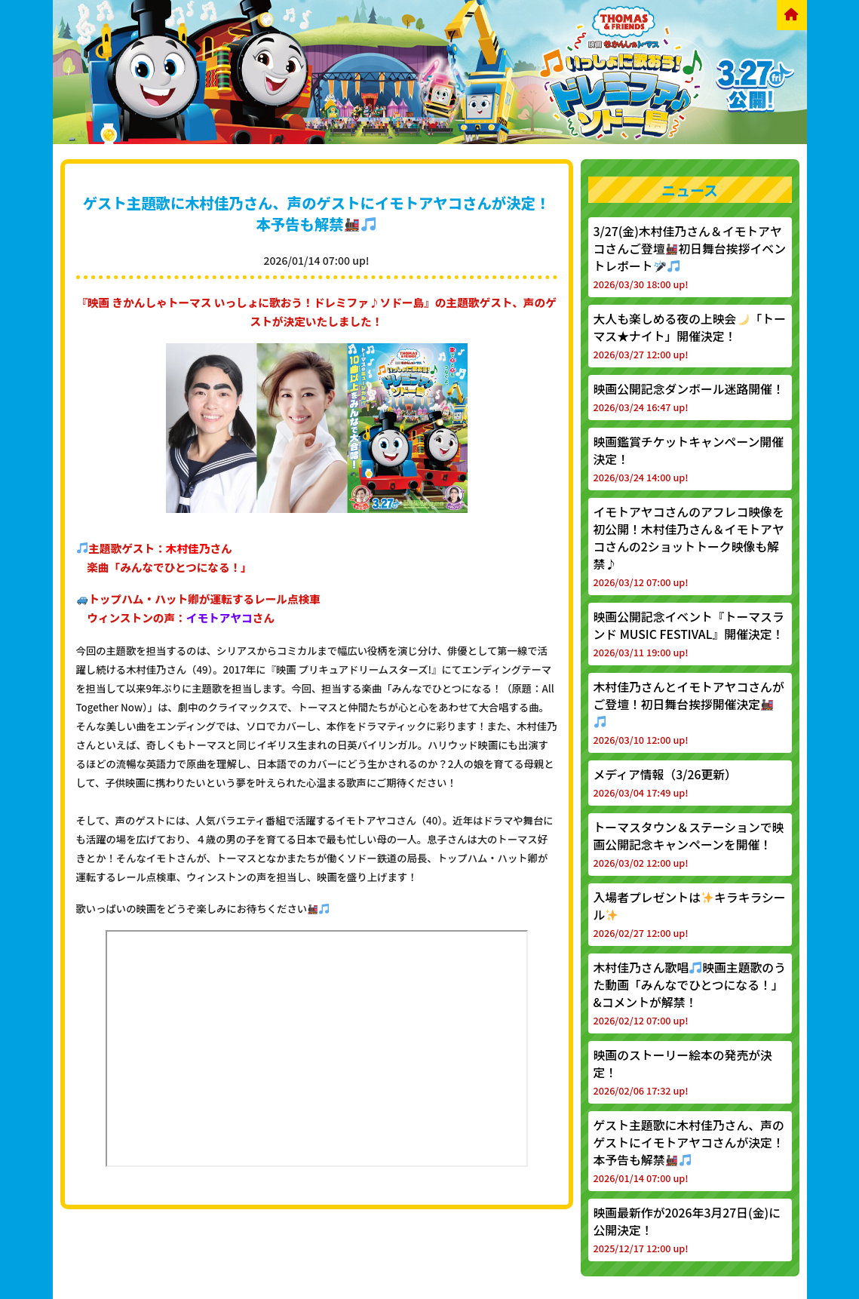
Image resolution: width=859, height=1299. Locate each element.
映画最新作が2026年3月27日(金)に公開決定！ (687, 1229)
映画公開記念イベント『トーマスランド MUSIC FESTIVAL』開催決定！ (689, 633)
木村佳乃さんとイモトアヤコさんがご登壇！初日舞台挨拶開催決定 (689, 712)
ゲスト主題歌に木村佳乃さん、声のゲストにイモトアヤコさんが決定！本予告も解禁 (317, 213)
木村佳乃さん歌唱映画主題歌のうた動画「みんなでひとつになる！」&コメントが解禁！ (690, 993)
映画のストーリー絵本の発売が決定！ (683, 1072)
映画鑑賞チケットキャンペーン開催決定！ (689, 458)
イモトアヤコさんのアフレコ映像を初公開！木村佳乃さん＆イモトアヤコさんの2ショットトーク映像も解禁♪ (689, 546)
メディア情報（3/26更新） (665, 783)
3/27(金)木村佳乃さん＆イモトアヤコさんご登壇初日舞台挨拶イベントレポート (690, 257)
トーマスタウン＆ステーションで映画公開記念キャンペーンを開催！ (689, 844)
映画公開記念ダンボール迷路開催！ (689, 397)
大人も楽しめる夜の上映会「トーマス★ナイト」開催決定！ (690, 335)
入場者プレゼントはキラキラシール (690, 914)
